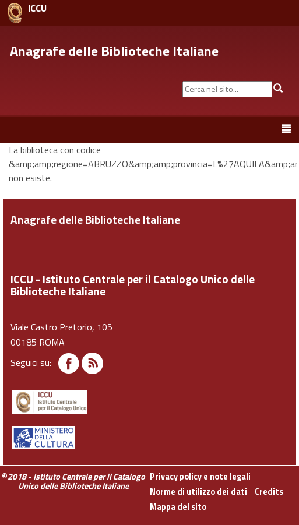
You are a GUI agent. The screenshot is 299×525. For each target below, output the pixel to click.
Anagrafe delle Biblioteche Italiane (114, 50)
